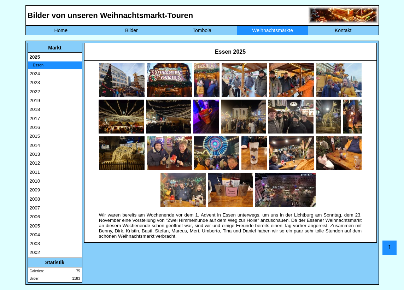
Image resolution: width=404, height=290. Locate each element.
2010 (35, 181)
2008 (35, 199)
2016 (35, 127)
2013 (35, 154)
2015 (35, 136)
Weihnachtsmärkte (272, 30)
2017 (35, 118)
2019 (35, 100)
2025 (35, 57)
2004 (35, 234)
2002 (35, 252)
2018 (35, 109)
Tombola (202, 30)
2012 (35, 163)
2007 (35, 208)
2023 (35, 82)
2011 (35, 172)
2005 (35, 226)
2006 (35, 216)
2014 (35, 145)
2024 (35, 73)
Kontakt (343, 30)
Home (61, 30)
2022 (35, 91)
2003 (35, 243)
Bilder (131, 30)
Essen (37, 65)
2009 (35, 190)
